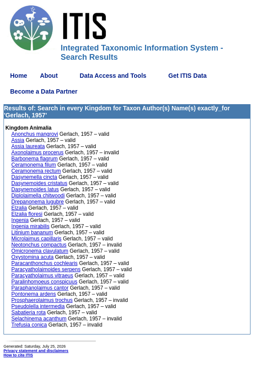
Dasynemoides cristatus (39, 183)
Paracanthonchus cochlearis (44, 263)
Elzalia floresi (27, 214)
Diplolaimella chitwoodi (38, 196)
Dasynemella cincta (34, 177)
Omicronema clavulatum (39, 251)
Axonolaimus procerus (37, 152)
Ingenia (20, 220)
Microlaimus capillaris (36, 239)
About (49, 75)
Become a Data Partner (43, 91)
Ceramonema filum (33, 165)
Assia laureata (28, 146)
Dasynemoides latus (35, 189)
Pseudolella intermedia (38, 306)
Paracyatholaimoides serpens (45, 269)
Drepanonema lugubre (37, 202)
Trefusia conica (29, 325)
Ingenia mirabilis (30, 226)
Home (18, 75)
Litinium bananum (32, 232)
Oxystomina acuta (32, 257)
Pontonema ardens (33, 294)
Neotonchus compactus (38, 245)
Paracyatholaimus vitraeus (42, 276)
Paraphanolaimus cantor (40, 288)
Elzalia (19, 208)
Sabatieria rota (28, 312)
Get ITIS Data (187, 75)
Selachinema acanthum (38, 319)
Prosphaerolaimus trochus (42, 300)
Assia (17, 140)
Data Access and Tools (113, 75)
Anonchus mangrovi (34, 134)
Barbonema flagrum (34, 159)
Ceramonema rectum (36, 171)
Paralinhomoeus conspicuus (44, 282)
